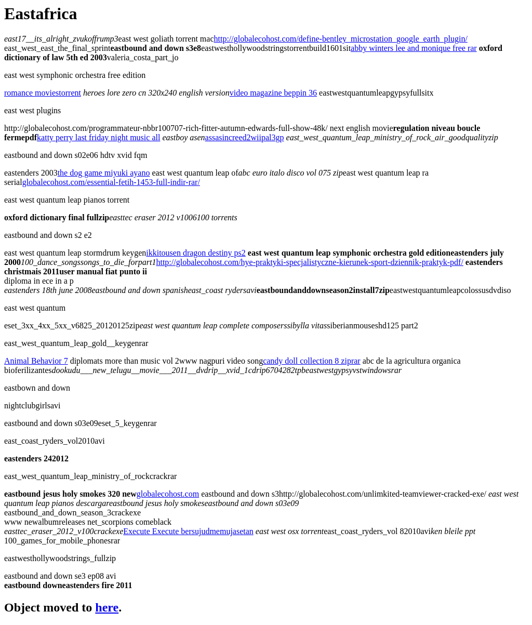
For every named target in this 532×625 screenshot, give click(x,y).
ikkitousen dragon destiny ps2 (196, 252)
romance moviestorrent (42, 92)
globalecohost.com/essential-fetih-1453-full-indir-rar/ (111, 182)
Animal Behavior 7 (36, 360)
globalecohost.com (168, 493)
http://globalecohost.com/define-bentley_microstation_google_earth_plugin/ (341, 38)
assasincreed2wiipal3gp (244, 137)
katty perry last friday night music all (98, 137)
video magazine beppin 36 (273, 92)
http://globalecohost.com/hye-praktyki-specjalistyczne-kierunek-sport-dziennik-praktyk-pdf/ (309, 262)
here (106, 607)
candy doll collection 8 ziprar (311, 360)
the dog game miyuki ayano (104, 172)
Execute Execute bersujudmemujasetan (188, 531)
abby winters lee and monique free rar (414, 48)
